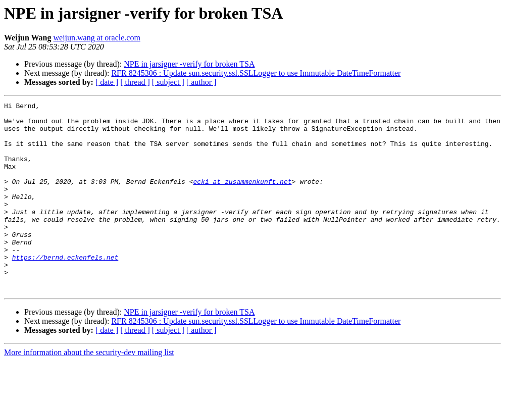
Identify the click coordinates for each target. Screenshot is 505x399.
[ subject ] (168, 82)
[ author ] (201, 82)
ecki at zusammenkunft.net (242, 198)
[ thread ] (135, 82)
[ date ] (106, 82)
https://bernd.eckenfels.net (65, 288)
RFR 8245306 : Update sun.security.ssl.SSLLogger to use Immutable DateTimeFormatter (255, 73)
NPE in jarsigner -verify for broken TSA (189, 64)
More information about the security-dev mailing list (89, 390)
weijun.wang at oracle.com (97, 37)
